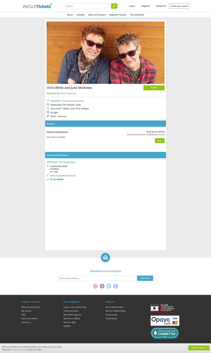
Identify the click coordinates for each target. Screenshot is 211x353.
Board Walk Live (68, 93)
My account (26, 311)
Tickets (154, 87)
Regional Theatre (117, 14)
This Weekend (137, 14)
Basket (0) (161, 6)
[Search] (114, 6)
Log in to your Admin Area (74, 307)
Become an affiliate (71, 318)
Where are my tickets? (30, 307)
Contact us (26, 322)
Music (70, 14)
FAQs (23, 314)
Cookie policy (111, 318)
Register (146, 6)
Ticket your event (179, 6)
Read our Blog (69, 322)
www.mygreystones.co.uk (63, 175)
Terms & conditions (29, 318)
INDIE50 (66, 326)
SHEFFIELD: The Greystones (64, 101)
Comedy (80, 14)
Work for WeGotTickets (116, 311)
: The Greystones (61, 162)
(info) (81, 101)
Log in (132, 6)
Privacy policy (111, 314)
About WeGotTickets (114, 307)
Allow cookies (198, 347)
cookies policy (18, 349)
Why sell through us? (72, 314)
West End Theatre (97, 14)
